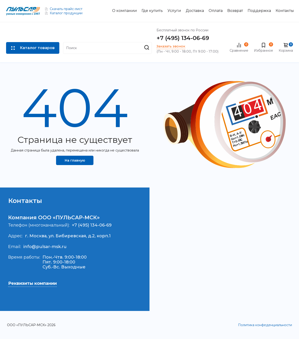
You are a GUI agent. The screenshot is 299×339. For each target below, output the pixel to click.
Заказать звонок (171, 46)
